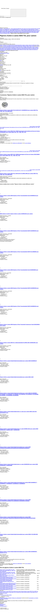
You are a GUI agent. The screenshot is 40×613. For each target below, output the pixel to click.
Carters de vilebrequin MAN (5, 33)
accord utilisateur (28, 143)
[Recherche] (18, 13)
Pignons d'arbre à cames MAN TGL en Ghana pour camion (10, 591)
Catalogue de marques (4, 598)
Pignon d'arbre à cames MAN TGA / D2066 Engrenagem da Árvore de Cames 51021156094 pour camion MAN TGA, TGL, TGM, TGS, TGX (20, 155)
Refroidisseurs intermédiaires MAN (32, 32)
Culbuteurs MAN (10, 31)
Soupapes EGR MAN (5, 32)
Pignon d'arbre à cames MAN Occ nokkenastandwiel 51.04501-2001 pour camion (7, 581)
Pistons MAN (32, 30)
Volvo (4, 29)
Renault (38, 28)
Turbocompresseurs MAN (19, 30)
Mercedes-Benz (34, 28)
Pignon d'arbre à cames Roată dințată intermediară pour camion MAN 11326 (16, 377)
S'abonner (2, 562)
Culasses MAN (4, 31)
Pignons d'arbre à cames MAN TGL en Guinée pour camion (13, 592)
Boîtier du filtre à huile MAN (21, 32)
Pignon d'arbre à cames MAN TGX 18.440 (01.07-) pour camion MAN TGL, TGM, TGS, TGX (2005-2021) (8, 573)
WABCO (6, 29)
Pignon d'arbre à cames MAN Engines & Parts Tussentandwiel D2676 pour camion (8, 577)
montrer (1, 90)
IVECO (25, 28)
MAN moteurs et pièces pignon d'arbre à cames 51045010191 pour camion (16, 213)
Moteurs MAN (12, 30)
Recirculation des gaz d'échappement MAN (21, 31)
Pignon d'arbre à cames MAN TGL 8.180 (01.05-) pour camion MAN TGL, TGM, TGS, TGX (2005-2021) (8, 570)
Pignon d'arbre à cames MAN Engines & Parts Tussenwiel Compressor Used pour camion (8, 584)
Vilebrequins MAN (13, 32)
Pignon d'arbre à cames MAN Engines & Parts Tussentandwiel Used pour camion (8, 579)
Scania (1, 29)
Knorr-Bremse (28, 28)
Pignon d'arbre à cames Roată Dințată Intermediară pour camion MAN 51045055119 (18, 360)
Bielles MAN (31, 31)
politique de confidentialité (17, 143)
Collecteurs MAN (27, 30)
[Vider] (0, 41)
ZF (8, 29)
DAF (22, 28)
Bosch (20, 28)
